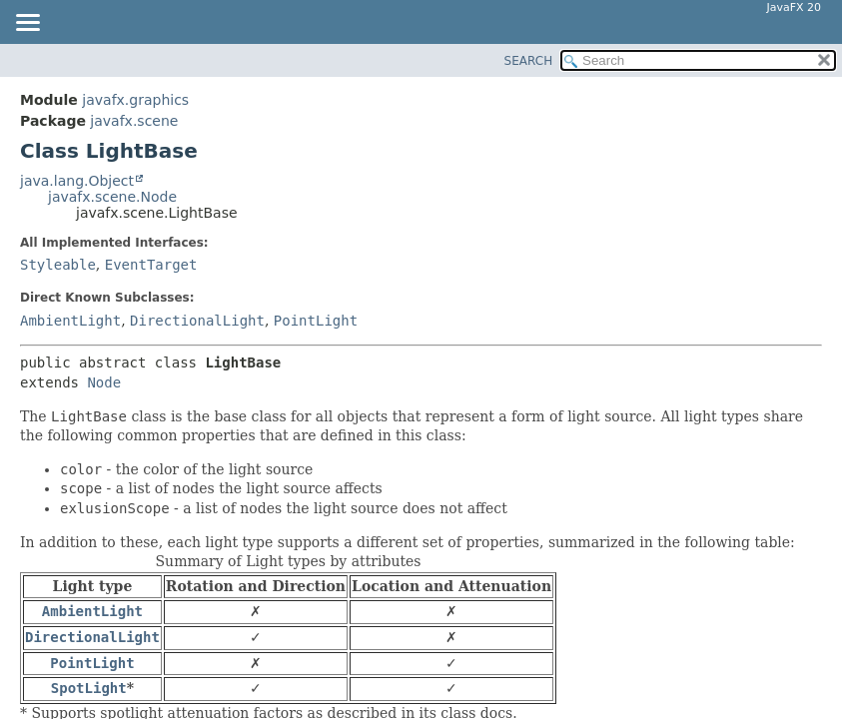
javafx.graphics (135, 100)
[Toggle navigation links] (27, 24)
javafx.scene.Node (112, 197)
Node (104, 382)
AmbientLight (70, 321)
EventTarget (151, 265)
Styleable (58, 265)
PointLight (316, 321)
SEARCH (528, 61)
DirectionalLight (197, 321)
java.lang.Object (77, 181)
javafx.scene (134, 121)
